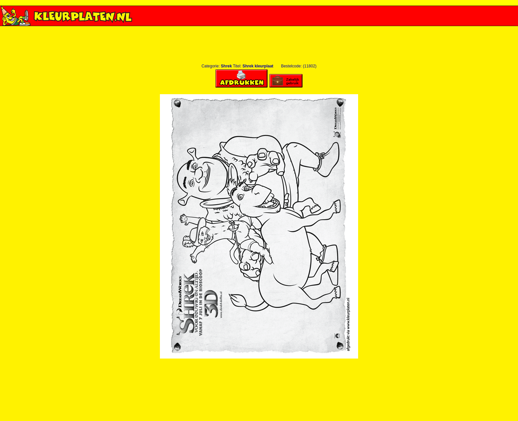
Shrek (226, 66)
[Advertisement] (259, 28)
